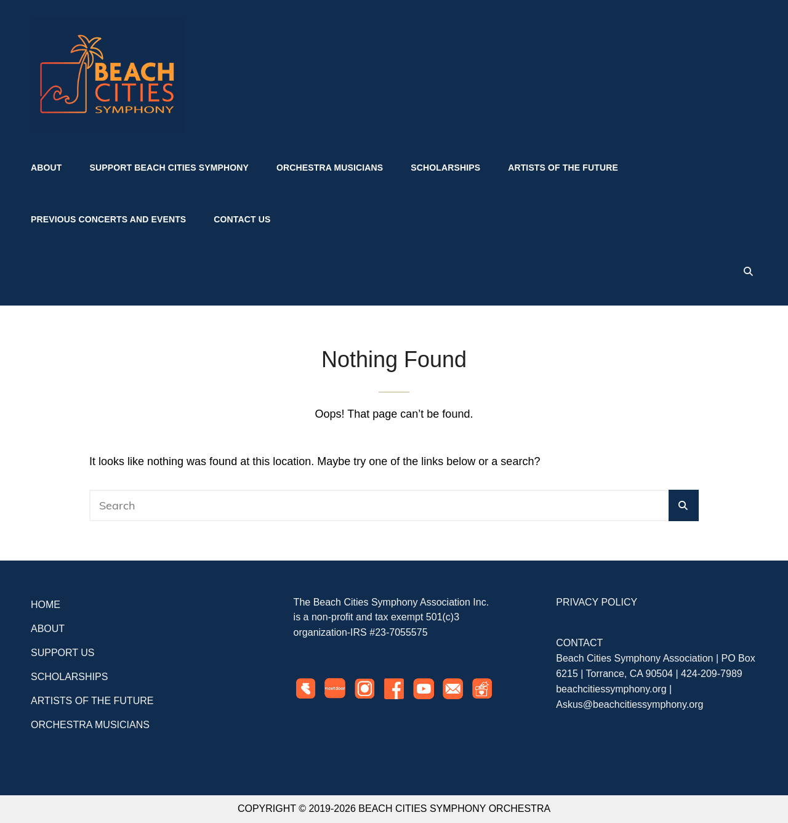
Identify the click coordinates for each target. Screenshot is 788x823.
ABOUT (48, 628)
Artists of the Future (563, 167)
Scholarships (445, 167)
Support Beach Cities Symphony (169, 167)
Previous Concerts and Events (108, 219)
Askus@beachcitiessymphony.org (629, 704)
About (46, 167)
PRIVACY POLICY (596, 602)
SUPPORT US (62, 652)
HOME (45, 604)
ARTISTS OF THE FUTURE (92, 700)
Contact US (242, 219)
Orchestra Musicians (329, 167)
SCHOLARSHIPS (69, 676)
